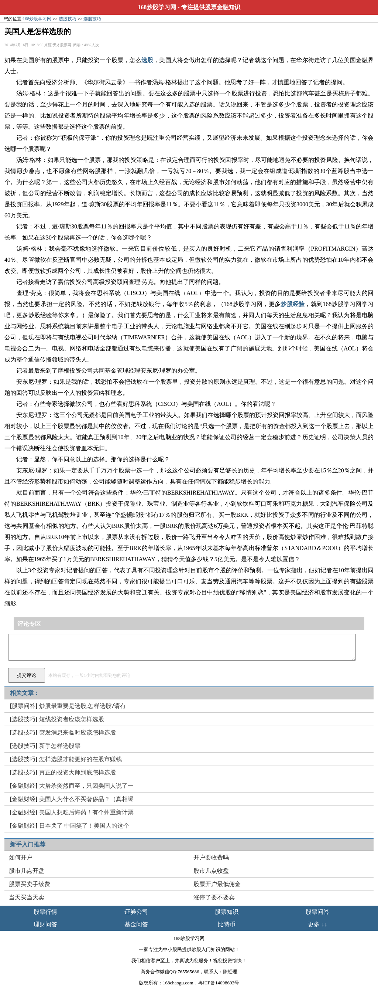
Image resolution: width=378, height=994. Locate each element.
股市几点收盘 (211, 871)
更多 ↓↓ (317, 924)
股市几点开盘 (26, 871)
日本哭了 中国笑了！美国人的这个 (84, 825)
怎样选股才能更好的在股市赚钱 (80, 759)
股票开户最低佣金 (217, 884)
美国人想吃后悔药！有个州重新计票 (86, 812)
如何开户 (20, 857)
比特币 (227, 924)
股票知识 (226, 912)
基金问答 (136, 924)
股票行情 (45, 912)
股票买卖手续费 (29, 884)
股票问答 (23, 706)
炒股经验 (293, 304)
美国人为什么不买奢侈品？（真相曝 (86, 799)
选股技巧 (67, 18)
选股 (147, 60)
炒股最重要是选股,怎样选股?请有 (82, 706)
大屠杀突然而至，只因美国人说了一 (86, 786)
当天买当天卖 (26, 897)
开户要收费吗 (211, 857)
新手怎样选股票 (59, 746)
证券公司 (136, 912)
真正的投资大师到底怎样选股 (77, 772)
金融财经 (23, 786)
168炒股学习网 (157, 7)
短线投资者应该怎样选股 (71, 719)
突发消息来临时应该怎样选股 (77, 732)
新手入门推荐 (27, 844)
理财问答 (45, 924)
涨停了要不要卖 (214, 897)
